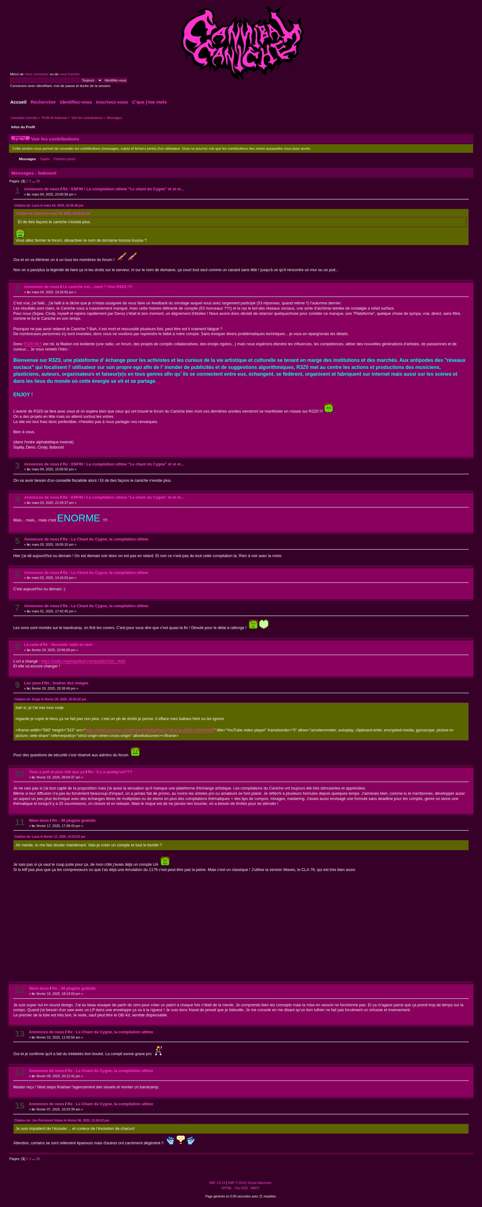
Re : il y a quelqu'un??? (110, 772)
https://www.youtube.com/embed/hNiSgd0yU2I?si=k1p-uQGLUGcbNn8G (149, 730)
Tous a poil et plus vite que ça (57, 772)
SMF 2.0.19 (217, 1183)
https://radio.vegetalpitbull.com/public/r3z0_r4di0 (83, 661)
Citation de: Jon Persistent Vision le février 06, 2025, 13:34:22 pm (61, 1120)
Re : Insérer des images (66, 683)
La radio (32, 644)
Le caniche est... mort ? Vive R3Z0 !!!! (97, 286)
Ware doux (39, 820)
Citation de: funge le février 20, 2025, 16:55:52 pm (50, 699)
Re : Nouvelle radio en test (67, 644)
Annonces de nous (41, 189)
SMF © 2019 (237, 1183)
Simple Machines (259, 1183)
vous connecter (37, 74)
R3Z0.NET (33, 344)
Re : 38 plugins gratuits (74, 820)
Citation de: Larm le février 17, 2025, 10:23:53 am (49, 836)
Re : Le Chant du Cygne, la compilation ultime (105, 539)
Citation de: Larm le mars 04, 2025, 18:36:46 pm (48, 205)
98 (38, 181)
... (34, 181)
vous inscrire (70, 74)
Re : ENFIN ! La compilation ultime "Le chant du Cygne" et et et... (123, 189)
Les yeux (32, 683)
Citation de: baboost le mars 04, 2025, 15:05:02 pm (53, 213)
